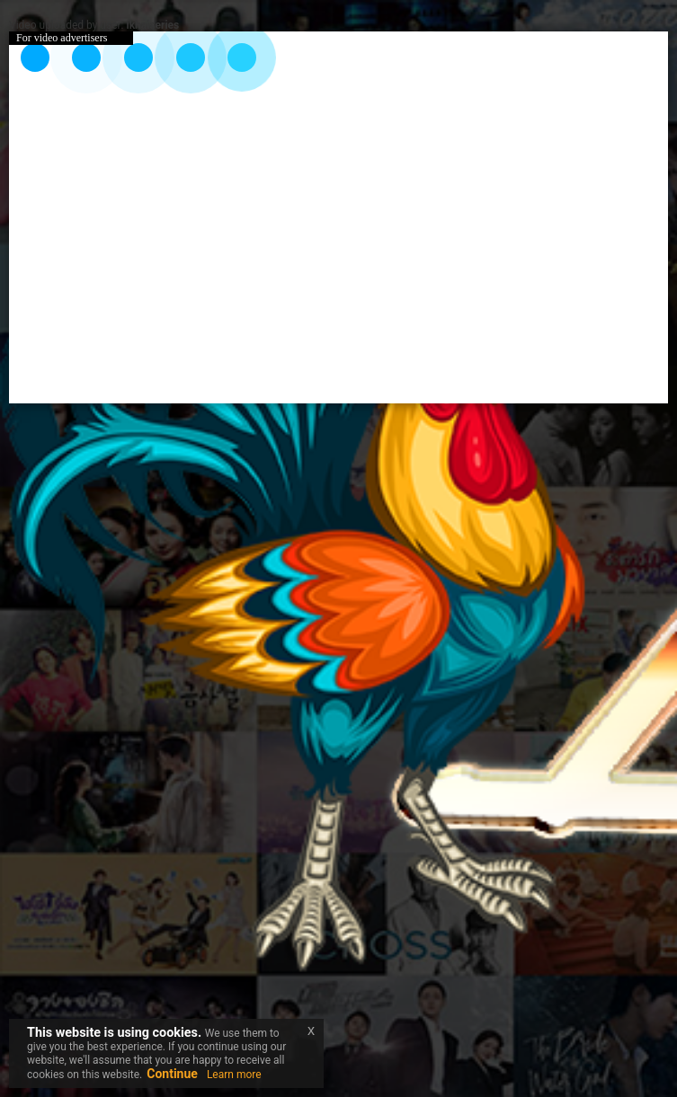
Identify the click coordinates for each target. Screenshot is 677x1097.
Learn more (234, 1074)
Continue (172, 1073)
